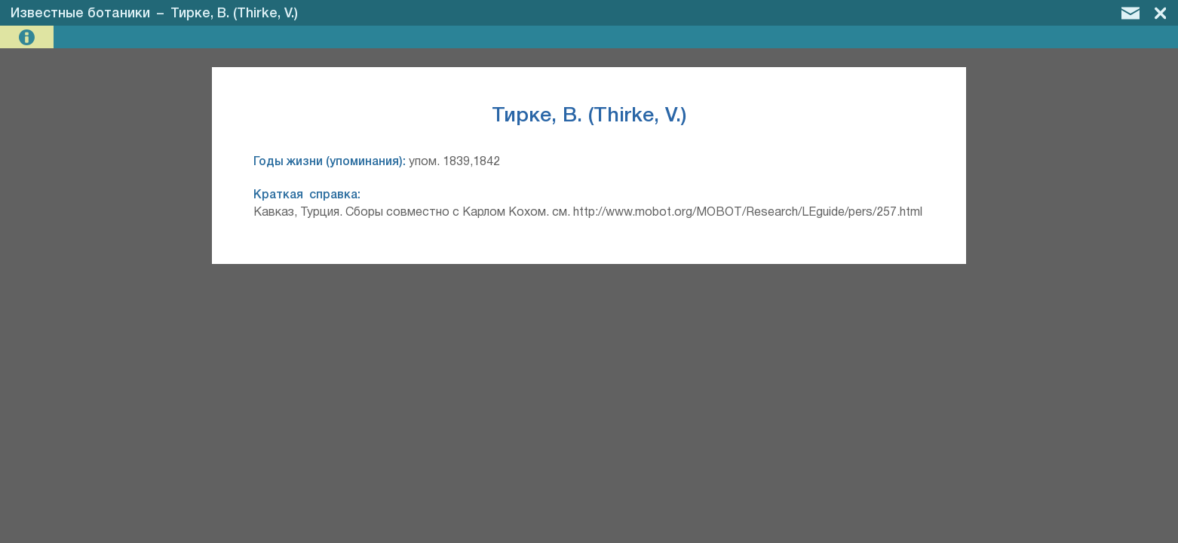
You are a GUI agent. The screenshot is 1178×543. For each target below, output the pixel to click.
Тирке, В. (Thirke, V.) (234, 14)
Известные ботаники (80, 14)
